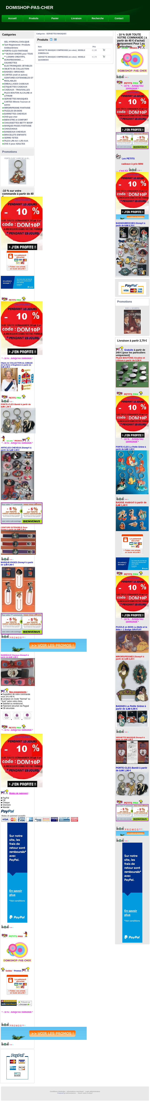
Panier (55, 18)
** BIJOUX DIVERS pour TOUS (18, 54)
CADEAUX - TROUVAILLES (17, 90)
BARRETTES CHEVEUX (15, 114)
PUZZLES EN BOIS (13, 111)
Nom (40, 47)
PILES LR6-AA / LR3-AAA (16, 141)
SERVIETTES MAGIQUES (16, 99)
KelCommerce (71, 1093)
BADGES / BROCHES (14, 72)
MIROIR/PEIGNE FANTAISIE (17, 108)
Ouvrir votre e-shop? (85, 1093)
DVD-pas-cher (10, 117)
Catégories (40, 34)
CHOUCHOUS (10, 129)
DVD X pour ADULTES (14, 144)
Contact (119, 18)
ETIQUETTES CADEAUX (15, 87)
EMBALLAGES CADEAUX (16, 84)
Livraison (76, 18)
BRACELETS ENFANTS (15, 135)
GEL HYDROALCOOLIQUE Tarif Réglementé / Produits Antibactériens (17, 45)
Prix (94, 47)
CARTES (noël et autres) (15, 75)
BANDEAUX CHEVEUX (15, 132)
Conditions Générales (57, 1091)
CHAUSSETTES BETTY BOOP (18, 123)
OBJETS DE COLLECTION (16, 69)
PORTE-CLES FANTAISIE (16, 51)
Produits (33, 18)
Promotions (9, 151)
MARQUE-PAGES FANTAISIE (18, 126)
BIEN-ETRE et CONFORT (16, 120)
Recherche (98, 18)
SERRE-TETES (11, 138)
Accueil (12, 18)
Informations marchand (75, 1091)
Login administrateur (92, 1091)
